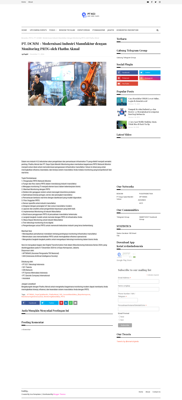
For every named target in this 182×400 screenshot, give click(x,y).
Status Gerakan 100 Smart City (126, 234)
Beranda (24, 38)
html (122, 317)
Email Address (124, 278)
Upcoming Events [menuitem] (38, 30)
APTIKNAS (30, 294)
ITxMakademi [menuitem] (98, 30)
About (30, 2)
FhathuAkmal (53, 294)
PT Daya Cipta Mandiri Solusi (125, 198)
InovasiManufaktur (70, 294)
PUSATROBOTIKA (146, 193)
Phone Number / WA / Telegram (126, 295)
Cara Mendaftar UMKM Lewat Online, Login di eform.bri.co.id (143, 99)
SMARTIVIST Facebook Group (148, 218)
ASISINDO (142, 200)
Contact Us (157, 392)
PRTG (31, 38)
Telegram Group (123, 217)
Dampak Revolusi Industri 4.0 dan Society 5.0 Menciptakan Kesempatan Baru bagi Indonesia (143, 111)
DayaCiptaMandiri (41, 294)
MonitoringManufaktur (52, 297)
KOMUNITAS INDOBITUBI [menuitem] (127, 30)
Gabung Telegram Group (126, 57)
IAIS (60, 294)
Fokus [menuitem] (52, 30)
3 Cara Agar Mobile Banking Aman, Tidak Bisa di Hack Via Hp (142, 123)
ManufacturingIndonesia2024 (32, 297)
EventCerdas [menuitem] (83, 30)
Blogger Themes (59, 394)
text (122, 320)
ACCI (141, 203)
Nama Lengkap (124, 286)
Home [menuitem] (24, 30)
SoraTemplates (35, 394)
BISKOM (120, 193)
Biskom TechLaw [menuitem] (67, 30)
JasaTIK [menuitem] (110, 30)
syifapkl (25, 54)
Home (23, 2)
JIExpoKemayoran (84, 294)
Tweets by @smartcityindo (128, 341)
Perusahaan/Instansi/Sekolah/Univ (132, 305)
